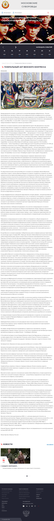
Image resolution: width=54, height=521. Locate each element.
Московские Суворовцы (29, 5)
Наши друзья (5, 501)
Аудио (3, 508)
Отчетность (4, 510)
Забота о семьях (39, 490)
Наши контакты (5, 498)
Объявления (39, 498)
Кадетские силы (22, 498)
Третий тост (38, 492)
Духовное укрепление (24, 494)
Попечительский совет (7, 490)
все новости (50, 444)
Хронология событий (23, 490)
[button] (16, 47)
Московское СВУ (5, 492)
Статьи (37, 496)
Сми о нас (4, 496)
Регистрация (18, 12)
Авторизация (7, 12)
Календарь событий (44, 47)
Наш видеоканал (26, 501)
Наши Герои (4, 494)
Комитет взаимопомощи (24, 496)
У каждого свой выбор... (9, 466)
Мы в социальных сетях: (28, 503)
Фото (3, 505)
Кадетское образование (24, 492)
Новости (38, 494)
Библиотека (4, 503)
